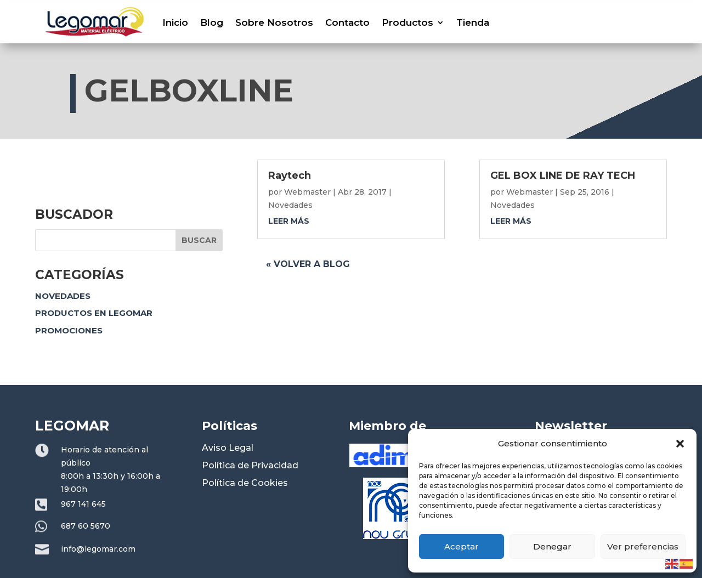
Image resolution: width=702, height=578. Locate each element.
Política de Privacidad (250, 465)
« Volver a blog (308, 264)
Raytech (289, 175)
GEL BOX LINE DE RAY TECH (562, 175)
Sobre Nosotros (274, 22)
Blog (211, 22)
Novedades (62, 296)
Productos (407, 22)
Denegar (552, 546)
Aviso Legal (227, 448)
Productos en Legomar (93, 313)
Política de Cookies (245, 483)
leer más (288, 221)
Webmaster (307, 192)
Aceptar (461, 546)
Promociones (69, 330)
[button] (680, 443)
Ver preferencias (642, 546)
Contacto (347, 22)
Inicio (175, 22)
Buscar (199, 240)
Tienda (472, 22)
